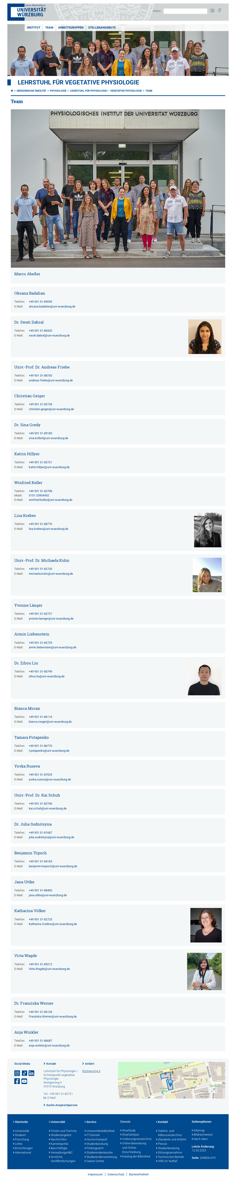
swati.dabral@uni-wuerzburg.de (49, 335)
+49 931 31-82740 (40, 803)
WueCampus (129, 1135)
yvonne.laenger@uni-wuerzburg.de (51, 618)
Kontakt (51, 1063)
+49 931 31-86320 (40, 330)
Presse (161, 1144)
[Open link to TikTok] (24, 1073)
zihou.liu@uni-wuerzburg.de (47, 676)
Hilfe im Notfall (166, 1161)
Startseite (20, 1122)
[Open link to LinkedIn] (32, 1073)
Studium (19, 1135)
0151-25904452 (39, 495)
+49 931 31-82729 (40, 642)
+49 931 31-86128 (40, 1012)
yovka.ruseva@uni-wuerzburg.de (50, 779)
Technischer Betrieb (170, 1157)
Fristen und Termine (63, 1131)
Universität (21, 1131)
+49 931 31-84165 (40, 861)
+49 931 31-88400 (40, 890)
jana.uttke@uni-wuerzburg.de (48, 895)
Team (49, 27)
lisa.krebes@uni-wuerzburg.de (48, 529)
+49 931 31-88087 (40, 1040)
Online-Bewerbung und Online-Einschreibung (133, 1148)
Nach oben (200, 1139)
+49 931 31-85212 (40, 964)
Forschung (21, 1140)
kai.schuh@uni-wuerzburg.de (48, 808)
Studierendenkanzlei (99, 1153)
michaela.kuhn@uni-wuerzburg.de (51, 573)
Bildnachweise (202, 1135)
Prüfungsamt (94, 1148)
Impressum (95, 1174)
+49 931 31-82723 (40, 919)
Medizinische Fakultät (31, 90)
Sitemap (198, 1131)
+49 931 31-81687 (40, 832)
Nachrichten (58, 1140)
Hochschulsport (96, 1140)
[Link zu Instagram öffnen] (17, 1073)
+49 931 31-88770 (40, 524)
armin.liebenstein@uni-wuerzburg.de (52, 647)
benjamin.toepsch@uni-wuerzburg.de (53, 866)
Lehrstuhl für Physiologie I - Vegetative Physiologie (106, 90)
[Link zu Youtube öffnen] (24, 1081)
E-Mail (51, 1097)
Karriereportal (58, 1144)
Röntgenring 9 (91, 1071)
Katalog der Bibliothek (135, 1157)
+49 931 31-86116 (40, 717)
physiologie (58, 90)
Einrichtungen (23, 1148)
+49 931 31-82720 (40, 569)
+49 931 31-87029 (40, 774)
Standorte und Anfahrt (171, 1140)
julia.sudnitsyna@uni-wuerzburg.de (51, 837)
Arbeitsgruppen (70, 27)
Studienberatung (96, 1144)
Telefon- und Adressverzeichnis (169, 1133)
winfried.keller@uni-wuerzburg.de (50, 500)
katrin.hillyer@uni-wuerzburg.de (49, 467)
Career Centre (94, 1161)
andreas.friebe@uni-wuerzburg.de (51, 380)
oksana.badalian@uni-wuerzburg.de (52, 306)
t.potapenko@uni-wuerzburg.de (49, 750)
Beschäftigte (58, 1148)
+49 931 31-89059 (40, 301)
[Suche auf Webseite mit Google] (185, 11)
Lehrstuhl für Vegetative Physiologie (78, 82)
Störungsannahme (169, 1153)
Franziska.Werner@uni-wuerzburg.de (53, 1016)
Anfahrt (89, 1063)
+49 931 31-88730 (40, 375)
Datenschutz (116, 1174)
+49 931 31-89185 (40, 433)
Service (90, 1122)
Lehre (17, 1144)
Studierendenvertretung (100, 1157)
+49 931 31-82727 (40, 613)
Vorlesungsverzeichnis (135, 1139)
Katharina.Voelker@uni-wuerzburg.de (53, 924)
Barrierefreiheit (138, 1174)
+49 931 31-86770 (40, 746)
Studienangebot (60, 1135)
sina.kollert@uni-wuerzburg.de (48, 438)
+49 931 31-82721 (40, 462)
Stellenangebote (102, 27)
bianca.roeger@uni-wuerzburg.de (50, 721)
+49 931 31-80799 (40, 671)
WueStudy (128, 1131)
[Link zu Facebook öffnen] (17, 1081)
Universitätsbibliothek (100, 1131)
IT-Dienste (92, 1135)
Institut (33, 27)
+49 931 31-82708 (40, 491)
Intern (157, 11)
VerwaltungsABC (61, 1153)
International (22, 1153)
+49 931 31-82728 (40, 404)
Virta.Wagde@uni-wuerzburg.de (49, 969)
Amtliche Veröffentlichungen (62, 1159)
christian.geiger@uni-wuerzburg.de (51, 409)
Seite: (195, 1158)
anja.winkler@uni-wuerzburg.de (49, 1045)
